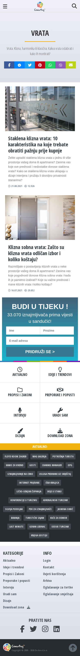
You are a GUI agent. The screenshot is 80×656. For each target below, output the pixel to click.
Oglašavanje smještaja (58, 594)
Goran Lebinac (37, 526)
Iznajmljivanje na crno (20, 474)
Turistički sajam (35, 518)
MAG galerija (39, 456)
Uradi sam (60, 413)
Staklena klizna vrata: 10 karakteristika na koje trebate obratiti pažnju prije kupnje (38, 144)
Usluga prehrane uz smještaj (55, 474)
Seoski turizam (60, 526)
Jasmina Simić (65, 509)
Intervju (20, 413)
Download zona (60, 433)
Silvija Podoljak (14, 509)
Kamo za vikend (14, 465)
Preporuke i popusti (60, 392)
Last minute (16, 526)
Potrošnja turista (62, 456)
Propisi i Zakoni (20, 392)
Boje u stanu (54, 491)
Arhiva (47, 580)
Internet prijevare (29, 482)
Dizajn (20, 433)
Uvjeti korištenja (54, 574)
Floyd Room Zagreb (15, 456)
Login (47, 560)
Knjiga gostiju (39, 535)
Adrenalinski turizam (55, 500)
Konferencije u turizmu (23, 500)
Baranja (15, 518)
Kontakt (48, 567)
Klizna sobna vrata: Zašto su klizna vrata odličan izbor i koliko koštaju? (36, 253)
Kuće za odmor (58, 518)
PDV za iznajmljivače (40, 509)
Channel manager (52, 465)
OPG (70, 465)
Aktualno (20, 372)
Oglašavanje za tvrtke (58, 587)
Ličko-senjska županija (29, 491)
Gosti (32, 465)
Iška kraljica (52, 482)
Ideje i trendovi (60, 372)
